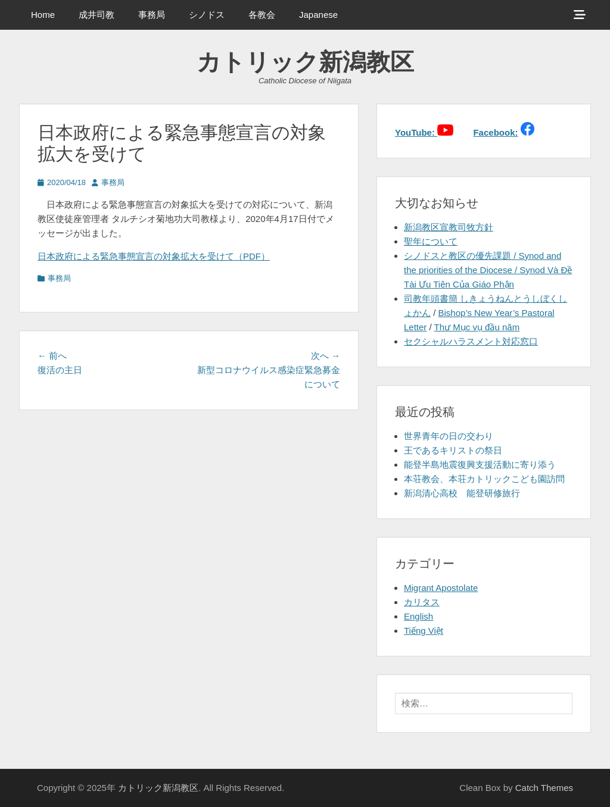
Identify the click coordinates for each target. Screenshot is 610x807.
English (418, 616)
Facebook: (495, 132)
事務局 (151, 15)
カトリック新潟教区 (305, 62)
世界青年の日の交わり (448, 436)
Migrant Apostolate (441, 588)
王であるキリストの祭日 (453, 450)
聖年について (431, 241)
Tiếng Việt (423, 630)
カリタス (422, 602)
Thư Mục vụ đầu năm (477, 327)
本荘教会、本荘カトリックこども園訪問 (484, 479)
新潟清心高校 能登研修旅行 (462, 493)
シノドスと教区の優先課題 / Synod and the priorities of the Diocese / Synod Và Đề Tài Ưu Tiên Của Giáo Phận (488, 270)
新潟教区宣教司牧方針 (448, 227)
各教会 (261, 15)
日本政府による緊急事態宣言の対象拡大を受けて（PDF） (154, 256)
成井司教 (96, 15)
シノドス (207, 15)
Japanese (318, 15)
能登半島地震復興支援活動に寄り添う (480, 464)
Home (43, 15)
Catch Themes (544, 788)
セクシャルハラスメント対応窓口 (471, 341)
